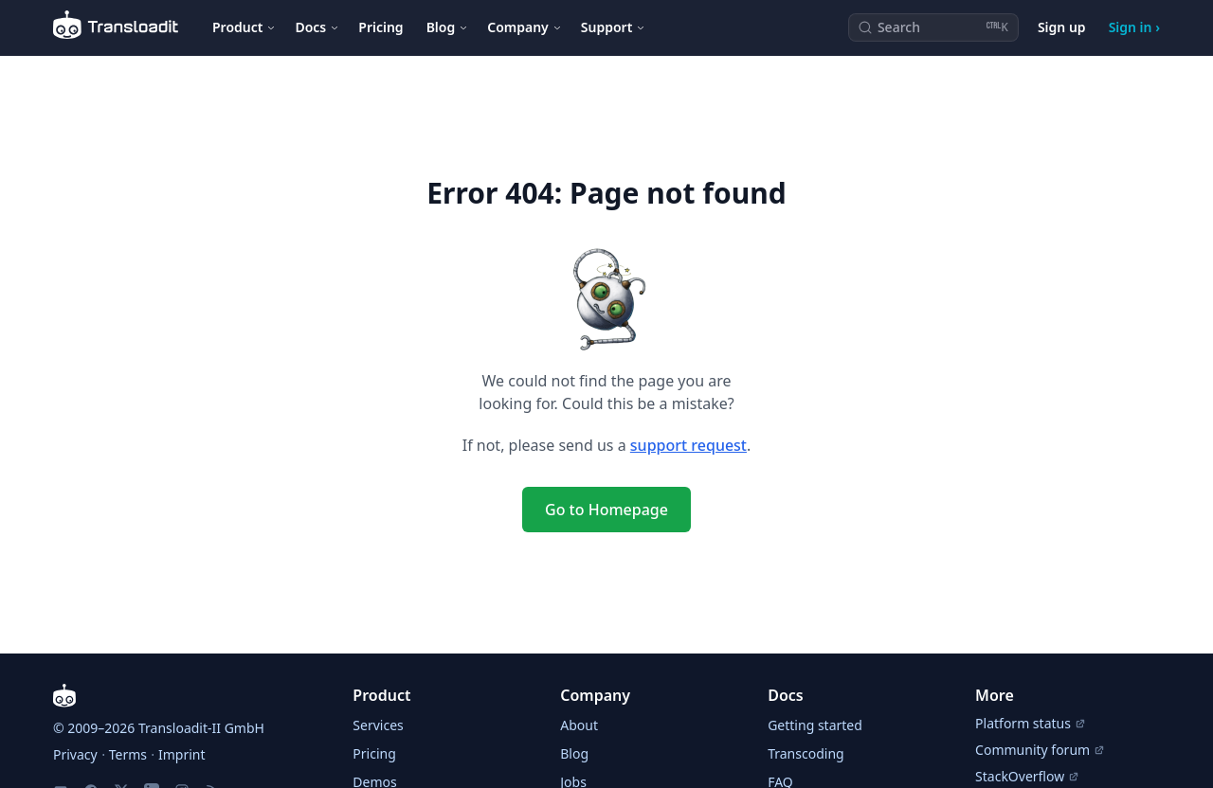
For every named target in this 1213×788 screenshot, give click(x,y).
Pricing (380, 27)
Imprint (182, 754)
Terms (128, 754)
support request (688, 445)
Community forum (1040, 750)
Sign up (1062, 27)
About (579, 725)
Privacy (75, 754)
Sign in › (1134, 27)
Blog (574, 753)
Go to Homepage (606, 509)
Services (378, 725)
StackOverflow (1027, 776)
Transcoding (805, 753)
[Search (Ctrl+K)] (933, 27)
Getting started (815, 725)
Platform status (1030, 723)
